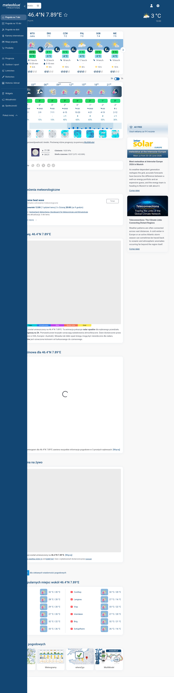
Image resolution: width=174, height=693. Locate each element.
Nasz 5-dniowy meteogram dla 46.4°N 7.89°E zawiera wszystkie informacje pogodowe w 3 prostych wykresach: (78, 435)
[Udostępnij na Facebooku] (60, 161)
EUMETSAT (72, 532)
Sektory (33, 681)
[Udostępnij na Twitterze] (66, 161)
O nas (61, 667)
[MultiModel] (114, 631)
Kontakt (61, 681)
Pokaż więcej (50, 215)
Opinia (61, 686)
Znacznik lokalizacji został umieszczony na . (64, 528)
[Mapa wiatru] (41, 631)
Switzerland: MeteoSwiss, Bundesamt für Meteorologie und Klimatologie (81, 208)
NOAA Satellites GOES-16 (55, 532)
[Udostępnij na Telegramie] (72, 161)
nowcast (111, 532)
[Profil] (116, 5)
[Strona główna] (11, 6)
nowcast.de (86, 317)
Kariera (61, 677)
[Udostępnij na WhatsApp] (55, 161)
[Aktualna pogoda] (115, 16)
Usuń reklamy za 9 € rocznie (151, 128)
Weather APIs (36, 672)
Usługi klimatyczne (38, 677)
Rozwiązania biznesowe (42, 667)
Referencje (63, 672)
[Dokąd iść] (90, 631)
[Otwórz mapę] (60, 6)
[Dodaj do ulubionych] (88, 15)
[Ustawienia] (122, 5)
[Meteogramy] (66, 631)
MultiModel (111, 138)
